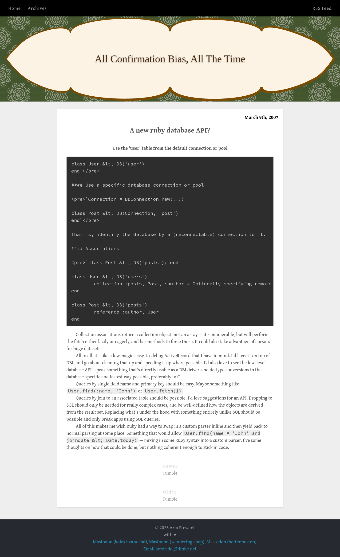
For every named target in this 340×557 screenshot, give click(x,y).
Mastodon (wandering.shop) (176, 541)
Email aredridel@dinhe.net (170, 548)
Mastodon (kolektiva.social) (120, 541)
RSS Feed (322, 8)
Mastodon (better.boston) (232, 541)
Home (14, 8)
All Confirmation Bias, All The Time (170, 58)
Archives (37, 8)
